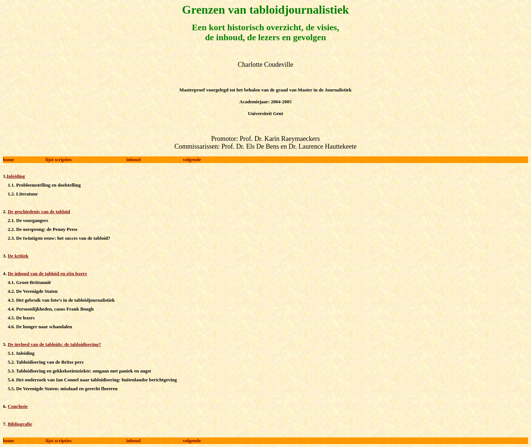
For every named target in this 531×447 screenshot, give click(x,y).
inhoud (133, 159)
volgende (192, 159)
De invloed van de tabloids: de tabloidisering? (54, 344)
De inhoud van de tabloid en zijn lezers (47, 273)
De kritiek (18, 256)
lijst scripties (59, 159)
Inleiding (16, 176)
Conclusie (18, 406)
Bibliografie (20, 424)
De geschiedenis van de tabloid (39, 211)
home (8, 159)
